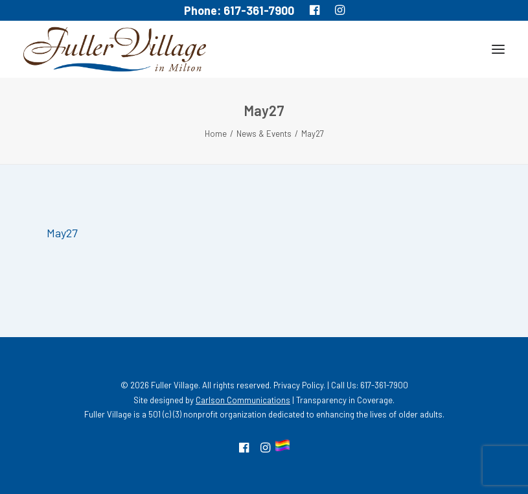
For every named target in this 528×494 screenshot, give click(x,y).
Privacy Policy (298, 385)
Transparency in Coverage (344, 400)
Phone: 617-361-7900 (239, 10)
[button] (498, 49)
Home (216, 133)
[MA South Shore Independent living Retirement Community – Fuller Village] (114, 49)
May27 (62, 233)
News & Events (264, 133)
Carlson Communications (243, 400)
